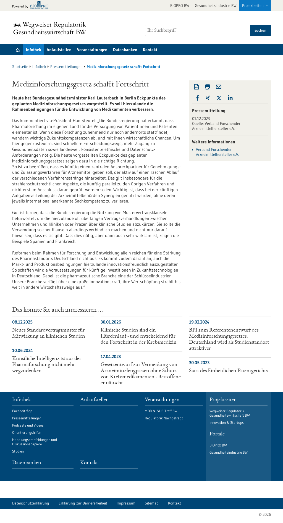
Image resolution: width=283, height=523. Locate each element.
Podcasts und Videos (28, 425)
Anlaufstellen (59, 49)
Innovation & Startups (226, 422)
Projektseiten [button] (253, 5)
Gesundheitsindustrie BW (216, 5)
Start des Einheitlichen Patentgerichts (228, 371)
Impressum (126, 503)
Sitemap (152, 503)
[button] (197, 98)
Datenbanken (125, 49)
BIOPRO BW (179, 5)
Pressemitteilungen (66, 66)
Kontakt (150, 49)
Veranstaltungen (92, 49)
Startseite (20, 66)
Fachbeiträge (22, 411)
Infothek (33, 49)
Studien (18, 451)
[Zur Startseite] (51, 28)
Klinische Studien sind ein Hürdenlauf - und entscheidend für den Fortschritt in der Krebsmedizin (139, 336)
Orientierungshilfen (26, 432)
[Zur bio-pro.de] (32, 5)
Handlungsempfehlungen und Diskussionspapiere (34, 441)
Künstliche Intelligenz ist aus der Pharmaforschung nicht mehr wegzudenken (46, 365)
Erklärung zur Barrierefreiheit (83, 503)
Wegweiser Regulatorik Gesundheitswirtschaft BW (229, 413)
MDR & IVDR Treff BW (161, 411)
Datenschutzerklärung (30, 503)
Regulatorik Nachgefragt (164, 418)
